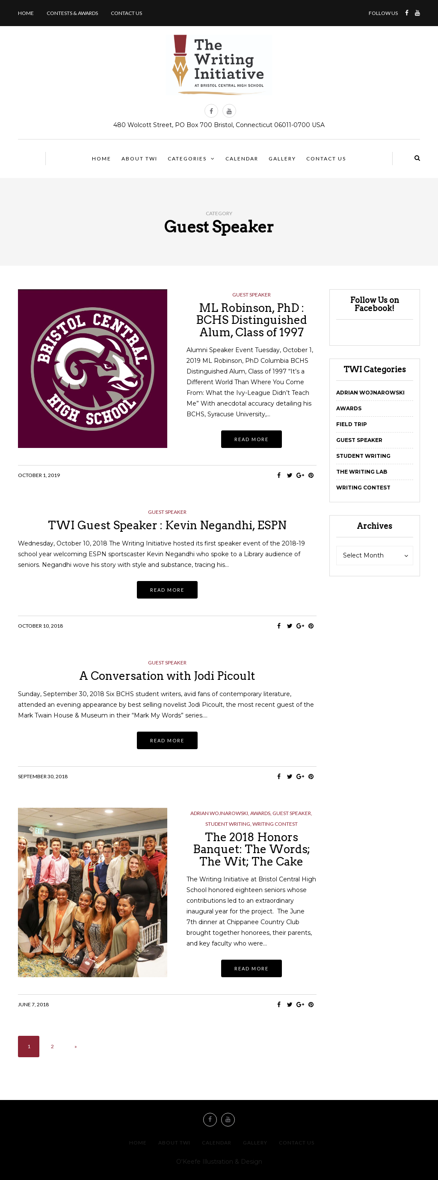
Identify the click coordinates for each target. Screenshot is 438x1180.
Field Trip (351, 424)
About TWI (139, 158)
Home (26, 13)
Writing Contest (275, 824)
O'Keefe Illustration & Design (219, 1161)
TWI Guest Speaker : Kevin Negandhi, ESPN (167, 525)
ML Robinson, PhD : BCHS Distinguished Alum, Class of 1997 (251, 320)
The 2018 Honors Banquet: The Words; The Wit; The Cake (251, 849)
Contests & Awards (72, 13)
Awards (260, 813)
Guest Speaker (251, 294)
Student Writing (227, 824)
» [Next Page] (75, 1046)
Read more (251, 439)
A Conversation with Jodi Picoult (167, 675)
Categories (187, 158)
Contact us (126, 13)
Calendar (241, 158)
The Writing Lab (361, 471)
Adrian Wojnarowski (219, 813)
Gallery (282, 158)
